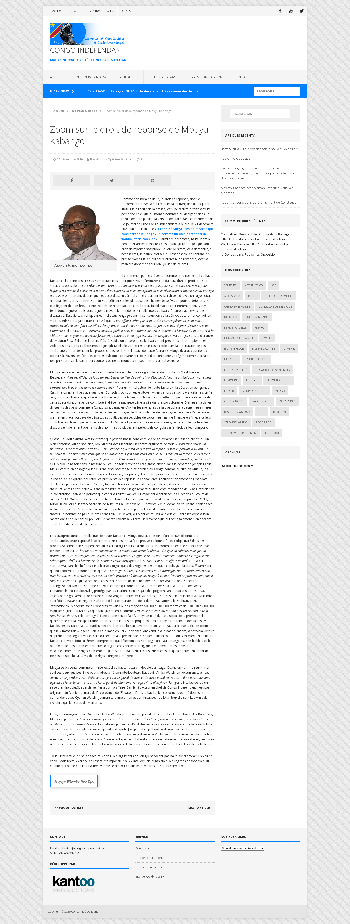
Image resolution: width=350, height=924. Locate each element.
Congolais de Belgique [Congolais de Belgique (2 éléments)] (275, 306)
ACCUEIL (56, 77)
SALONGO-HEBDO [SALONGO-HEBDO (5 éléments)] (235, 422)
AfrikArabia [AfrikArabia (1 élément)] (232, 296)
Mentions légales (101, 11)
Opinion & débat (120, 159)
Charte (75, 11)
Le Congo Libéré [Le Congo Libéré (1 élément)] (235, 370)
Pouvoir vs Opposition (236, 158)
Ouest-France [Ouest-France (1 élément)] (234, 401)
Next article (199, 807)
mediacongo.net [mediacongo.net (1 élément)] (254, 391)
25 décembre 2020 (70, 159)
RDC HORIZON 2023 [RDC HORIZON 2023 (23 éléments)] (237, 412)
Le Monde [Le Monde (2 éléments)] (231, 380)
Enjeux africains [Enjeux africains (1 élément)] (257, 317)
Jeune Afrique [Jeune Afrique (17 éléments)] (234, 348)
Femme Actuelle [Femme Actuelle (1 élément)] (235, 327)
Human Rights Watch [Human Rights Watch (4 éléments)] (239, 338)
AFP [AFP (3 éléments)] (273, 285)
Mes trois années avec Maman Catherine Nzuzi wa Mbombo (257, 190)
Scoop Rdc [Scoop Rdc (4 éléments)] (263, 422)
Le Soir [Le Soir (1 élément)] (229, 391)
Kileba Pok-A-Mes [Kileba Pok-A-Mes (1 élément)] (263, 348)
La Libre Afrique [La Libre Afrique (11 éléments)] (257, 359)
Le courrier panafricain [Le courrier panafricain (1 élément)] (273, 370)
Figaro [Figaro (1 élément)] (260, 327)
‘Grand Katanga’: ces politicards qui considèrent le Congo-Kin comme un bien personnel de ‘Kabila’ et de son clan (167, 234)
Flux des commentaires (150, 867)
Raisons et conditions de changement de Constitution (259, 202)
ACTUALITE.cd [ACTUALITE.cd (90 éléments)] (254, 285)
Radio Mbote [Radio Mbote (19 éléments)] (261, 401)
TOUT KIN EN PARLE (164, 77)
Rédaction (55, 11)
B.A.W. (95, 159)
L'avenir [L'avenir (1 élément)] (289, 348)
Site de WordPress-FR (149, 876)
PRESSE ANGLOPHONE (208, 77)
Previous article (68, 807)
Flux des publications (149, 858)
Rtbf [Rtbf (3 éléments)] (261, 412)
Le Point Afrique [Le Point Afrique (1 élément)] (278, 380)
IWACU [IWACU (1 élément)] (267, 338)
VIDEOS (243, 77)
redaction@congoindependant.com (82, 848)
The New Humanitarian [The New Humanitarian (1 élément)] (240, 433)
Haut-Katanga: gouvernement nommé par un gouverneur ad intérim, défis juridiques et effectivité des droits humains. (257, 173)
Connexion (142, 848)
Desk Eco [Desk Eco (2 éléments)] (230, 317)
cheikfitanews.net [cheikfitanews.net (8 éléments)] (237, 306)
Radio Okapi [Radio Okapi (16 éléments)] (287, 401)
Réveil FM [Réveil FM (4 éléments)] (279, 412)
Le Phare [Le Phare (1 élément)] (252, 380)
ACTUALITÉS (128, 77)
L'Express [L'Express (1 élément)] (230, 359)
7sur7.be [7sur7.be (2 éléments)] (230, 285)
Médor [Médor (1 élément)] (280, 391)
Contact (128, 11)
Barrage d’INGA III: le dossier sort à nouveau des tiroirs (260, 149)
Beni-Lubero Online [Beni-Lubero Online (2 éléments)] (278, 296)
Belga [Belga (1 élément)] (252, 296)
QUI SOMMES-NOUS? (91, 77)
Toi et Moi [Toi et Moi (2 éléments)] (272, 433)
